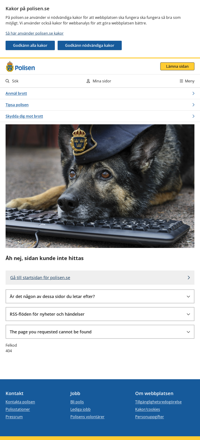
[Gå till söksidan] (35, 81)
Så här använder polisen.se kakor (35, 33)
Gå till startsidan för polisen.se (40, 277)
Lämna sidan (177, 66)
